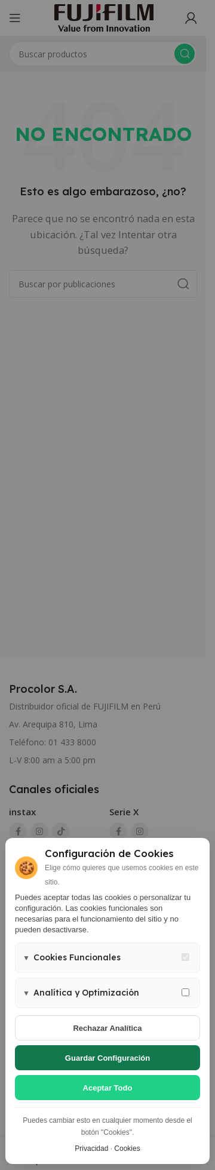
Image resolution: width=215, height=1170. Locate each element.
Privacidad (91, 1148)
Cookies (127, 1148)
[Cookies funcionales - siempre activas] (185, 957)
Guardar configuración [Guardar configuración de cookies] (107, 1058)
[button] (107, 957)
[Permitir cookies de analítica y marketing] (185, 992)
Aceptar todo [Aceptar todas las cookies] (108, 1087)
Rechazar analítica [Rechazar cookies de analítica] (107, 1028)
